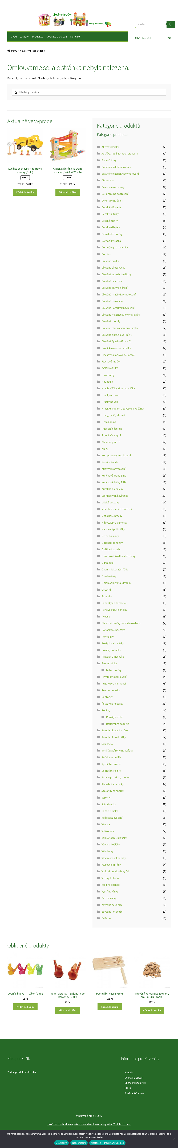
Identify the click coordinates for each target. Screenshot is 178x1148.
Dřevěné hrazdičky (112, 301)
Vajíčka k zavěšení (112, 817)
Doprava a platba (56, 36)
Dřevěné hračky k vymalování (119, 294)
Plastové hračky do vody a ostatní (121, 623)
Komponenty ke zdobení (116, 455)
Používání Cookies (134, 1093)
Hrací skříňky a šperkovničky (118, 388)
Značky (24, 36)
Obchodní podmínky (135, 1082)
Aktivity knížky (110, 147)
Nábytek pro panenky (114, 522)
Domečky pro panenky (115, 247)
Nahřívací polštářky (113, 529)
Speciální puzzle (111, 764)
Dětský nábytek (111, 227)
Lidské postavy (110, 502)
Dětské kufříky (110, 214)
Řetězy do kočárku (112, 703)
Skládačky (107, 744)
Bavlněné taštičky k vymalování (120, 173)
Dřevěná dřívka (110, 261)
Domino (106, 254)
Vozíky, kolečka (110, 878)
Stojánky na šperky (113, 790)
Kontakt (75, 36)
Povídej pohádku (111, 650)
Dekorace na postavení (115, 193)
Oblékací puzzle (111, 549)
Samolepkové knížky (114, 737)
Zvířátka (106, 918)
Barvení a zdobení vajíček (116, 167)
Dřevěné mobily (111, 321)
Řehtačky (107, 697)
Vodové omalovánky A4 (115, 871)
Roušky (106, 710)
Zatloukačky (109, 898)
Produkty (37, 36)
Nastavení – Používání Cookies (107, 1143)
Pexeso (106, 616)
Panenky (107, 596)
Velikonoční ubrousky (114, 838)
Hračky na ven (110, 401)
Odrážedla (108, 562)
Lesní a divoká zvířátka (115, 495)
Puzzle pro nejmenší (114, 683)
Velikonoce (108, 831)
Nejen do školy (110, 536)
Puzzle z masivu (111, 690)
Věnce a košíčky (111, 844)
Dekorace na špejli (112, 200)
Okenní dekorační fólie (115, 569)
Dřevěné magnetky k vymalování (121, 314)
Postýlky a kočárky (113, 643)
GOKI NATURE (110, 368)
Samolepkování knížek (115, 730)
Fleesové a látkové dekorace (118, 355)
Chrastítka (108, 180)
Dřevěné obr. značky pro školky (120, 328)
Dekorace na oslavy (113, 187)
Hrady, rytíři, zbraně (113, 415)
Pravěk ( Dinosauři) (113, 656)
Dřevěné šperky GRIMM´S (117, 341)
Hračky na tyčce (111, 395)
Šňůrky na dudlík (111, 757)
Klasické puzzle (111, 442)
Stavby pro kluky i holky (115, 777)
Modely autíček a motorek (117, 509)
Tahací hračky (110, 811)
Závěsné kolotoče (112, 911)
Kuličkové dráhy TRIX (114, 482)
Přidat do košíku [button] (25, 192)
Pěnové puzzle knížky (114, 609)
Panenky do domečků (114, 603)
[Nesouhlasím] (173, 1139)
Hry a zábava (109, 422)
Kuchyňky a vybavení (114, 468)
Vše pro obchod (111, 884)
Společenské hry (111, 770)
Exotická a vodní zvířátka (116, 348)
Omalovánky (109, 576)
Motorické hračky (112, 515)
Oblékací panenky (112, 542)
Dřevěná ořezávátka (113, 267)
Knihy (105, 448)
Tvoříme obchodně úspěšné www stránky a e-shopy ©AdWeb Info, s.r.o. (89, 1124)
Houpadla (107, 381)
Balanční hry (109, 160)
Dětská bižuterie (111, 207)
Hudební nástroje (112, 428)
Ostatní (106, 589)
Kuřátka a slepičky (112, 489)
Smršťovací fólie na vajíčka (117, 750)
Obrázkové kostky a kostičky (118, 556)
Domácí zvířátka (111, 241)
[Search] (171, 24)
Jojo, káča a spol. (112, 435)
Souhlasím (61, 1143)
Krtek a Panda (110, 462)
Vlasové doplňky (111, 864)
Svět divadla (109, 804)
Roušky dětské (114, 717)
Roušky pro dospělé (117, 723)
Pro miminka (109, 663)
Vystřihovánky (110, 891)
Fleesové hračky (111, 361)
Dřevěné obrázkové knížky (117, 334)
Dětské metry (110, 220)
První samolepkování (114, 676)
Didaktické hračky (112, 234)
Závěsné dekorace (112, 905)
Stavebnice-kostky (113, 784)
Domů (14, 50)
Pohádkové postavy (113, 630)
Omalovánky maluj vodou (116, 583)
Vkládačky (107, 851)
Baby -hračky (113, 670)
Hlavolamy (108, 375)
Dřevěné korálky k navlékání (118, 308)
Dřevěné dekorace (112, 281)
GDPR (127, 1088)
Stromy (106, 797)
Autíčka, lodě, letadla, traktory (120, 153)
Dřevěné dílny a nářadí (114, 287)
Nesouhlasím (79, 1143)
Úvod (14, 36)
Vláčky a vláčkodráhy (114, 858)
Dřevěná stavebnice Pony (116, 274)
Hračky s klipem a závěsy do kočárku (123, 408)
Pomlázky (108, 636)
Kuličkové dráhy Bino (114, 475)
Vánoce (106, 824)
